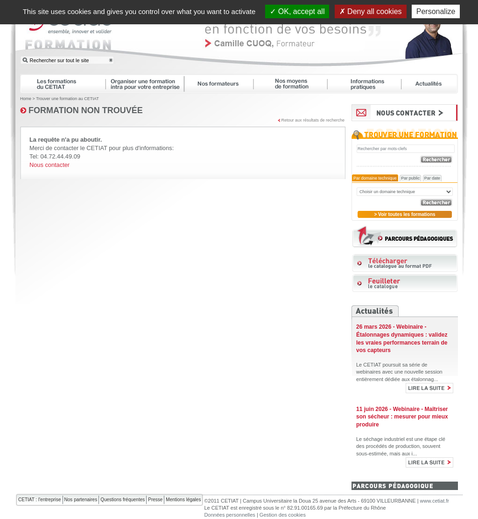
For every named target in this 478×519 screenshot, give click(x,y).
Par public (410, 178)
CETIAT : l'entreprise (39, 499)
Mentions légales (183, 499)
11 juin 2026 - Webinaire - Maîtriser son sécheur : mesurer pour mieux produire (402, 417)
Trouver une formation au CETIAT (67, 98)
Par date (432, 178)
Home (25, 98)
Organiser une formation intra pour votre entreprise (149, 84)
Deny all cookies (370, 11)
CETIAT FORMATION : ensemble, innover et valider (69, 34)
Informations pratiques (368, 84)
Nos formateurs (223, 84)
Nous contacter (49, 164)
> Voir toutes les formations (404, 214)
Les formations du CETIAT (62, 84)
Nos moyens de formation (294, 84)
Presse (155, 499)
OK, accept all (297, 11)
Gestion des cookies (283, 515)
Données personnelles (229, 515)
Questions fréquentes (122, 499)
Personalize (436, 11)
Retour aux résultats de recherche (312, 120)
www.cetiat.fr (434, 501)
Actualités (434, 84)
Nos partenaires (81, 499)
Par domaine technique (375, 178)
